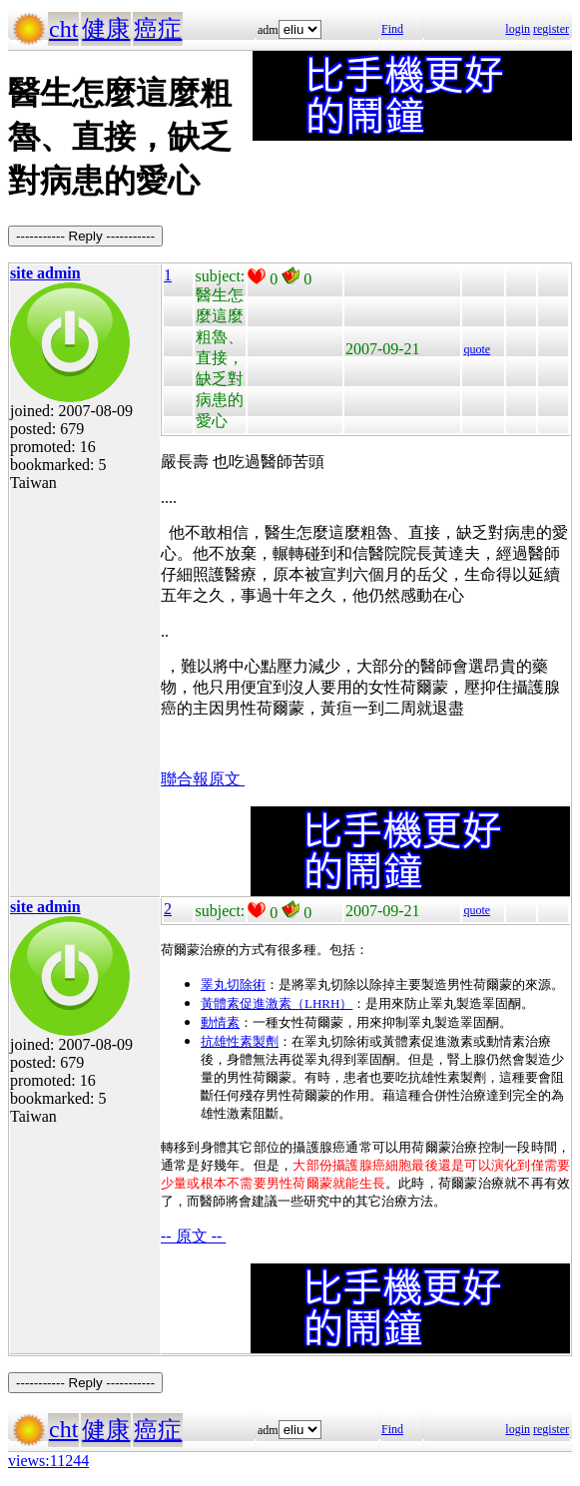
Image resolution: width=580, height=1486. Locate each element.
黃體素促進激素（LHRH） (276, 1003)
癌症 (158, 29)
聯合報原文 (203, 778)
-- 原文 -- (193, 1236)
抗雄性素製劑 (240, 1041)
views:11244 (48, 1460)
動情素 (220, 1022)
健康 (106, 29)
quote (476, 349)
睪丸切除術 (233, 984)
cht (63, 29)
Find (392, 29)
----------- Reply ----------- (85, 236)
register (551, 29)
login (517, 29)
